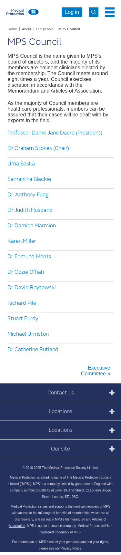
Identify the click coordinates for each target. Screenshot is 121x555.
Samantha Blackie (29, 179)
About (26, 29)
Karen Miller (21, 241)
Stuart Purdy (22, 318)
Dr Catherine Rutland (32, 349)
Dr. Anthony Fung (27, 194)
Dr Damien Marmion (31, 225)
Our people (45, 29)
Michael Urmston (28, 334)
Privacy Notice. (71, 548)
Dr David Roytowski (31, 287)
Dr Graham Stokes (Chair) (38, 148)
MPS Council (69, 29)
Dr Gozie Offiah (25, 272)
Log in (72, 12)
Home (12, 29)
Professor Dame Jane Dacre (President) (54, 132)
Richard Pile (21, 303)
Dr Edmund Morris (29, 256)
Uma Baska (21, 163)
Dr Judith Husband (30, 210)
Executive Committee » (95, 370)
